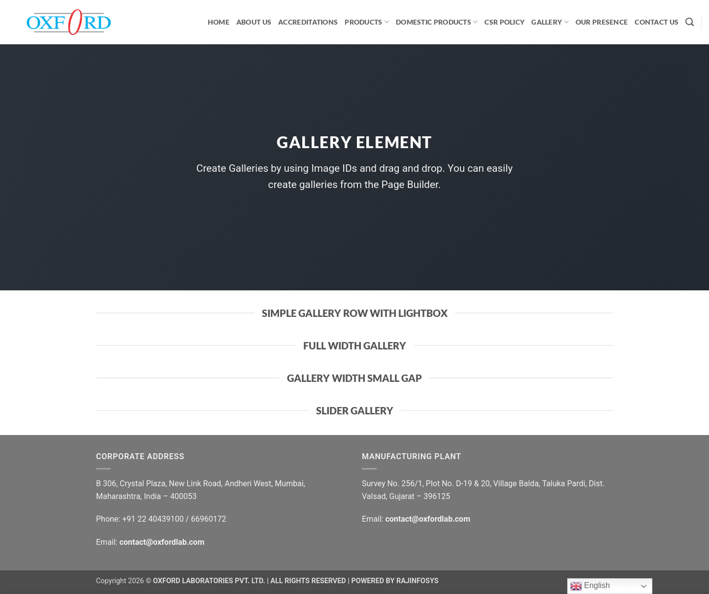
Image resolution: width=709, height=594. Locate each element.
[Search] (689, 22)
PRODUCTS (367, 22)
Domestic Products (437, 22)
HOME (218, 22)
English (590, 586)
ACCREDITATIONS (308, 22)
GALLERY (550, 22)
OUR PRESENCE (602, 22)
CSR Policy (504, 22)
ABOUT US (253, 22)
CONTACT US (656, 22)
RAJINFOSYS (417, 581)
